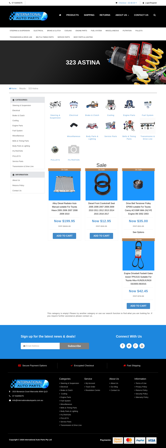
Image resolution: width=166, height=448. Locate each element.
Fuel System (96, 31)
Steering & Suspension (20, 31)
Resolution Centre (93, 390)
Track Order (90, 387)
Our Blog (114, 387)
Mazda (22, 88)
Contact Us (141, 15)
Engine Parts (81, 31)
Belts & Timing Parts (45, 37)
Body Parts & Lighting (83, 37)
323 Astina (33, 88)
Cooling (68, 31)
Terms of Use (141, 383)
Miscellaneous (112, 31)
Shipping (89, 15)
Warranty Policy (142, 397)
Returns (105, 15)
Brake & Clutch (54, 31)
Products (72, 15)
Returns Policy (18, 185)
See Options (138, 232)
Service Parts (64, 37)
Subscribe (74, 345)
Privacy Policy (141, 387)
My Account (90, 383)
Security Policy (142, 394)
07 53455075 (15, 3)
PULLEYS (139, 31)
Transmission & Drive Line (21, 37)
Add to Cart (65, 235)
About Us (122, 15)
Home (13, 88)
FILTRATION (127, 31)
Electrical (38, 31)
